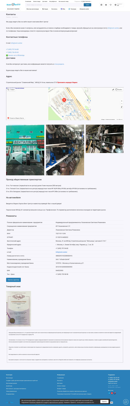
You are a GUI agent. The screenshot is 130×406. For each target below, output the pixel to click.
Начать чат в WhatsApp (16, 55)
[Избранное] (110, 5)
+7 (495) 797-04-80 (12, 49)
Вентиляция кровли (11, 383)
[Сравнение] (106, 5)
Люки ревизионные (11, 391)
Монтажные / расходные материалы (16, 388)
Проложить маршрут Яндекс (67, 82)
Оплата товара (36, 1)
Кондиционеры (10, 394)
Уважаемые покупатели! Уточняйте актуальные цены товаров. (74, 394)
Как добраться (53, 1)
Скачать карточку (13, 280)
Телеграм (72, 9)
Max (63, 9)
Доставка (44, 1)
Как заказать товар (63, 1)
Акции (45, 9)
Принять (104, 401)
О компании (28, 1)
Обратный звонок (112, 383)
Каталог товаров (13, 9)
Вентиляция (9, 378)
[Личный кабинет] (101, 5)
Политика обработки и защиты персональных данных (46, 402)
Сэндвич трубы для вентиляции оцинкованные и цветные (22, 380)
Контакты (54, 9)
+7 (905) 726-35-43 (83, 1)
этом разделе (59, 64)
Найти (87, 4)
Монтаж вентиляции (33, 9)
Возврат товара (61, 388)
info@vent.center (84, 9)
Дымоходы (9, 386)
